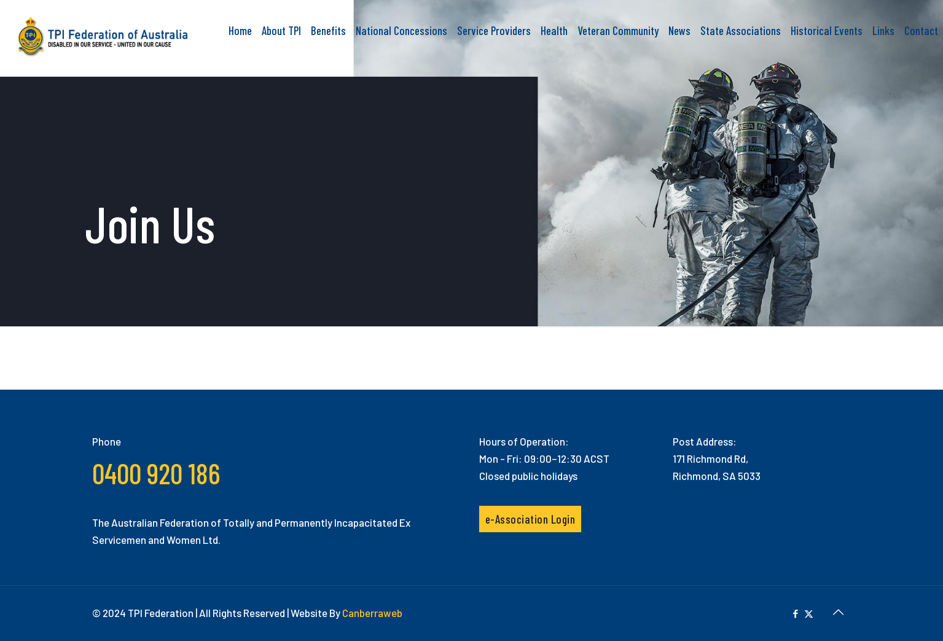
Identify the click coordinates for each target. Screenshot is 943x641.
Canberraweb (372, 613)
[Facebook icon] (795, 613)
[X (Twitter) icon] (808, 613)
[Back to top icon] (838, 611)
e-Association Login (530, 519)
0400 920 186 (156, 473)
